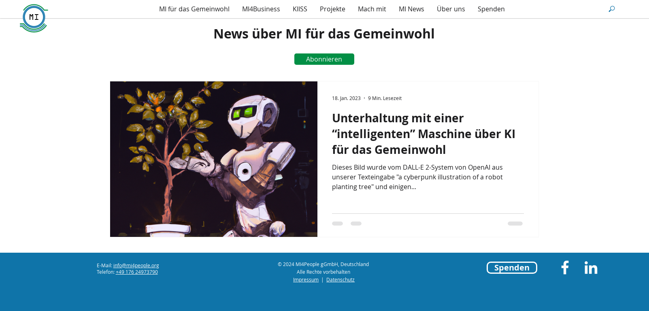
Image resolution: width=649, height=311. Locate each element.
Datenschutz (340, 279)
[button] (611, 9)
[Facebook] (565, 267)
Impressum (306, 279)
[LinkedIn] (591, 267)
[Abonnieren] (324, 59)
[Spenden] (512, 268)
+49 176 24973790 (137, 271)
